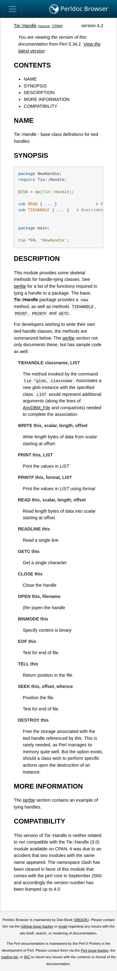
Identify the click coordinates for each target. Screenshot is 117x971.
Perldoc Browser (78, 9)
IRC (27, 957)
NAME (30, 79)
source (44, 26)
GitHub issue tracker (37, 926)
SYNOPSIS (35, 85)
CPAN (56, 26)
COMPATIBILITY (40, 106)
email (62, 926)
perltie (20, 286)
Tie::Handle (25, 25)
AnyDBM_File (36, 407)
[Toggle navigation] (12, 9)
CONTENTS (32, 65)
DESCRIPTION (39, 92)
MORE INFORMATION (47, 99)
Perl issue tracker (94, 950)
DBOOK (81, 920)
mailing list (9, 957)
